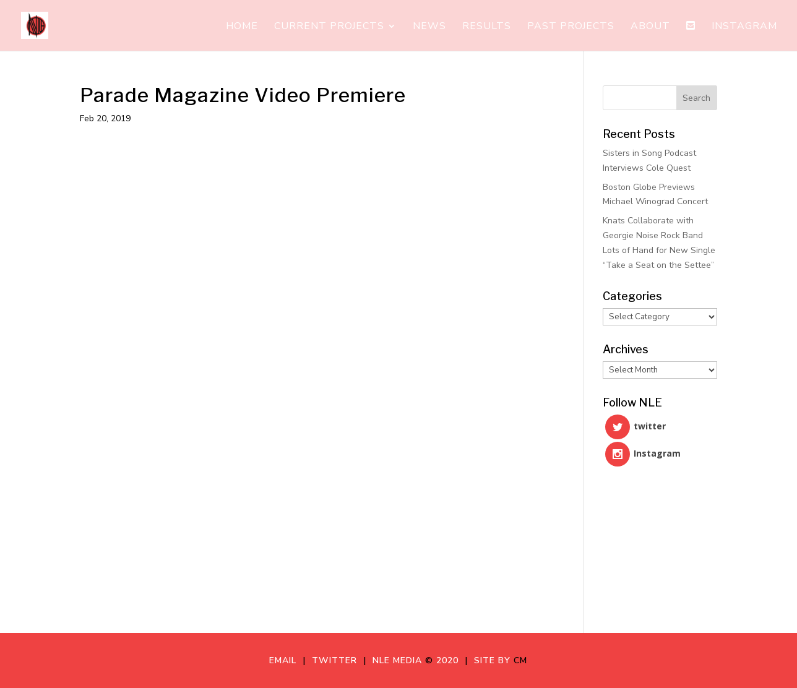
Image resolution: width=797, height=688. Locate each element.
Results (486, 27)
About (650, 27)
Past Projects (570, 27)
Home (242, 27)
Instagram (744, 27)
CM (520, 660)
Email (286, 660)
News (429, 27)
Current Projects (329, 27)
